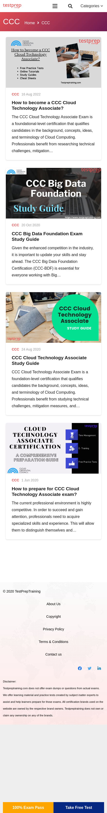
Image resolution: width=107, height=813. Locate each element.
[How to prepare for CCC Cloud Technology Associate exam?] (53, 448)
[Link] (12, 6)
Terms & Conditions (53, 642)
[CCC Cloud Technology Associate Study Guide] (53, 317)
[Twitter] (89, 668)
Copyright (53, 616)
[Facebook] (80, 668)
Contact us (53, 654)
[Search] (70, 6)
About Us (53, 604)
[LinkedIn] (99, 668)
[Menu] (55, 6)
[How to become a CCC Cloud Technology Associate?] (53, 62)
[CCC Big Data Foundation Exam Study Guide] (53, 193)
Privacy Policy (53, 629)
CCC (15, 94)
